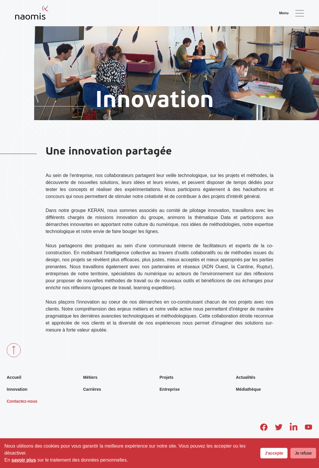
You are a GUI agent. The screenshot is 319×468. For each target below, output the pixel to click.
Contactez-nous (22, 401)
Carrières (92, 389)
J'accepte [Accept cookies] (274, 453)
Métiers (90, 377)
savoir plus (23, 460)
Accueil (14, 377)
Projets (166, 377)
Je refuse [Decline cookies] (303, 453)
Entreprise (170, 389)
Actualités (245, 377)
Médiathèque (248, 389)
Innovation (17, 389)
